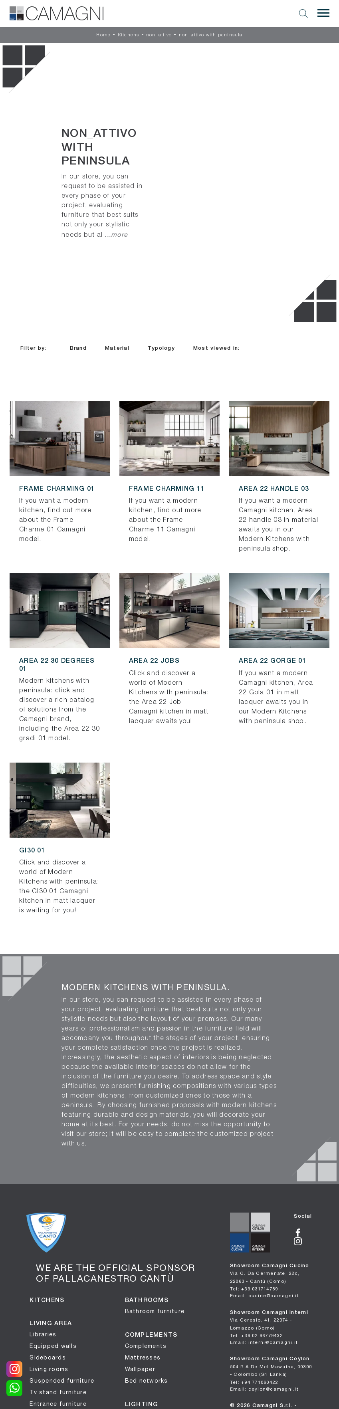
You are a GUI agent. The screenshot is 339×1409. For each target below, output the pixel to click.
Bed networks (146, 1380)
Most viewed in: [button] (216, 348)
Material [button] (117, 348)
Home (103, 35)
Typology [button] (161, 348)
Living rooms (49, 1369)
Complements (146, 1346)
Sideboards (48, 1357)
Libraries (43, 1334)
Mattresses (143, 1357)
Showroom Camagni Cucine (269, 1274)
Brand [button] (78, 348)
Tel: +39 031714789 (254, 1288)
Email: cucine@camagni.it (264, 1295)
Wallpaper (140, 1369)
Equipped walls (53, 1346)
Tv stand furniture (58, 1392)
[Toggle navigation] (323, 13)
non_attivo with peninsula (211, 35)
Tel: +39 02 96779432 (256, 1335)
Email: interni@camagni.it (263, 1342)
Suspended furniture (62, 1380)
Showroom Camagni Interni (269, 1320)
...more (116, 234)
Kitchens (128, 35)
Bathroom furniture (155, 1311)
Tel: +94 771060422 (254, 1382)
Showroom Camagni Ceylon (271, 1367)
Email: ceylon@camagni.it (264, 1388)
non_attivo (159, 35)
